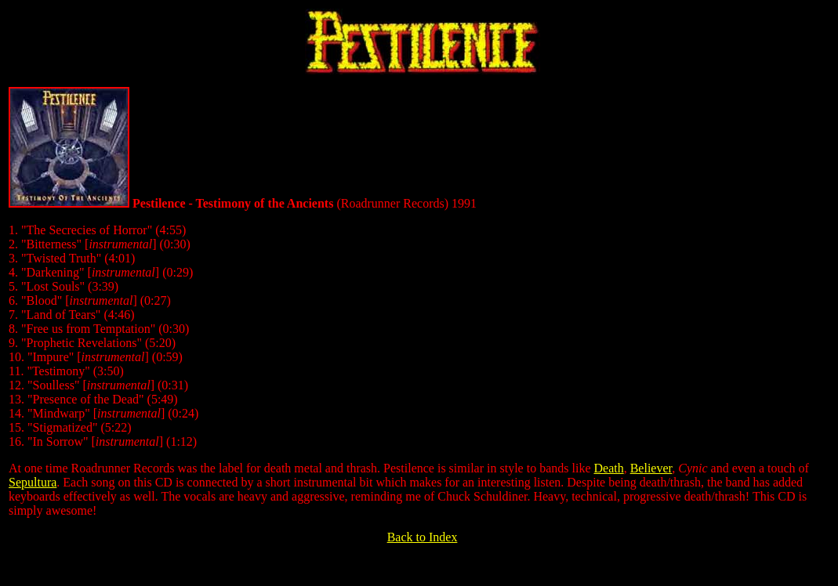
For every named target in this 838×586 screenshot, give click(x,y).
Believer (651, 468)
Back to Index (422, 537)
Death (608, 468)
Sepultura (32, 482)
